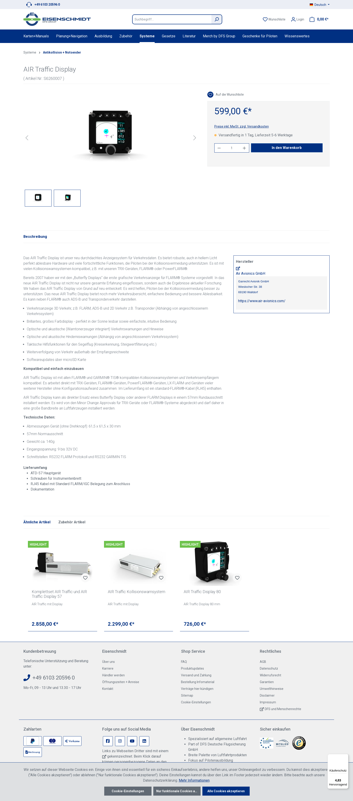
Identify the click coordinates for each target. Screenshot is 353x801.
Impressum (268, 702)
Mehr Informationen (194, 780)
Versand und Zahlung (196, 675)
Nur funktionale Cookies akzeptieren (178, 791)
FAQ (184, 662)
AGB (263, 662)
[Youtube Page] (132, 741)
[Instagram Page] (120, 741)
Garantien (267, 682)
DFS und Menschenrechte (283, 709)
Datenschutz (269, 668)
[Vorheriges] (26, 137)
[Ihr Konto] (297, 19)
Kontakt (107, 689)
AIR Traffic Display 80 (202, 591)
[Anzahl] (232, 148)
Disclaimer (267, 695)
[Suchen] (216, 19)
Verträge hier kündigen (197, 689)
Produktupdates (192, 668)
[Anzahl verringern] (219, 148)
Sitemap (187, 695)
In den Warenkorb (287, 148)
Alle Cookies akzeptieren (226, 791)
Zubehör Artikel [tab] (71, 522)
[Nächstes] (194, 137)
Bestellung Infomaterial (197, 682)
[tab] (35, 237)
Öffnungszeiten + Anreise (120, 682)
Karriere (107, 668)
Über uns (108, 662)
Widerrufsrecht (270, 675)
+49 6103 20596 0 (47, 4)
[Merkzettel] (274, 19)
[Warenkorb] (317, 19)
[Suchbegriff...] (171, 19)
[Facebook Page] (108, 741)
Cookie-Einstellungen (196, 702)
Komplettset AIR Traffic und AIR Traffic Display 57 (59, 594)
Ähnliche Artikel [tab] (36, 522)
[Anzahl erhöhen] (244, 148)
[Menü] (345, 756)
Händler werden (113, 675)
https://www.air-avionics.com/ (261, 301)
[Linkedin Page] (144, 741)
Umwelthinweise (271, 689)
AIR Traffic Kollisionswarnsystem (136, 591)
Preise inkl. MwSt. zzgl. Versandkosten (241, 126)
